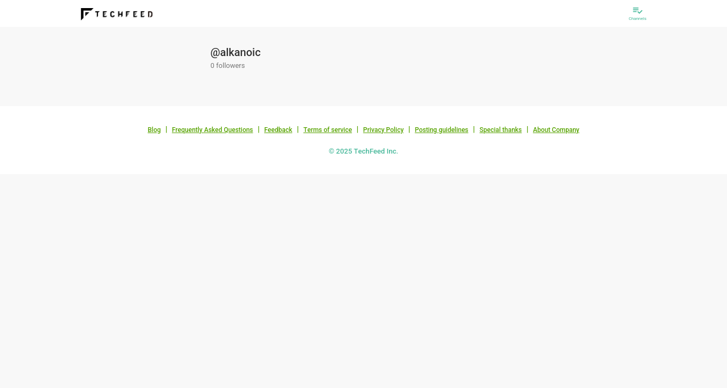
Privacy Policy (383, 130)
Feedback (278, 130)
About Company (556, 130)
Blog (154, 130)
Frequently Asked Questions (212, 130)
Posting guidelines (441, 130)
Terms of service (327, 130)
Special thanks (501, 130)
